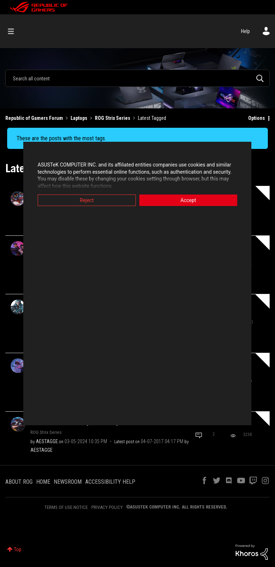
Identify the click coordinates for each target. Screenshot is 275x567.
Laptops (79, 118)
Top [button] (17, 549)
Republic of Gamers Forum (34, 118)
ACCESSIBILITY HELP (110, 481)
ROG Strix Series (112, 118)
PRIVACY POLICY (107, 507)
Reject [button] (86, 200)
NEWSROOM (68, 481)
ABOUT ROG (19, 481)
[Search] (137, 78)
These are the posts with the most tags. (61, 138)
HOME (43, 481)
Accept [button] (189, 200)
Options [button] (256, 118)
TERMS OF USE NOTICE (66, 507)
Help (245, 31)
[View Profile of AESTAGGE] (47, 441)
